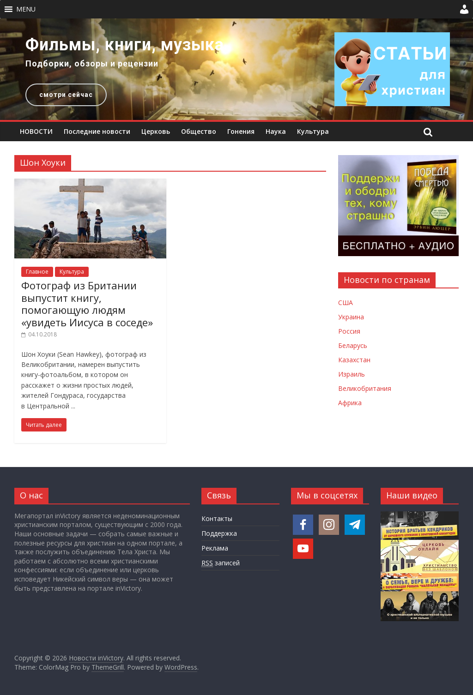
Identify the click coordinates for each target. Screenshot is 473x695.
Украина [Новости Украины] (351, 316)
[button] (26, 9)
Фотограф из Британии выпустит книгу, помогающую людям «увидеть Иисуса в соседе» (87, 303)
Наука (276, 131)
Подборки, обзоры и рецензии (91, 63)
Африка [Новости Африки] (350, 402)
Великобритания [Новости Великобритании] (364, 388)
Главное (37, 272)
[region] (236, 69)
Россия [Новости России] (349, 331)
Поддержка (219, 533)
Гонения (241, 131)
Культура (313, 131)
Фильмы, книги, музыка (124, 44)
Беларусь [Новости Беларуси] (352, 345)
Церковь (155, 131)
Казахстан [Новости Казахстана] (354, 359)
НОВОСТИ (36, 131)
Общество (198, 131)
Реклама (214, 548)
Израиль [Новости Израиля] (351, 374)
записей (220, 563)
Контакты (216, 518)
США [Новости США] (345, 302)
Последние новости (97, 131)
